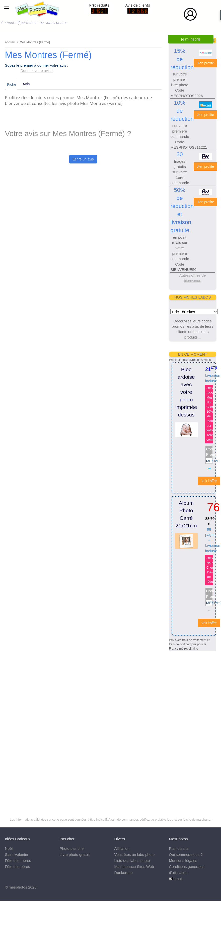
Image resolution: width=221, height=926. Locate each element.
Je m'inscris (191, 38)
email (178, 878)
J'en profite (205, 63)
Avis (26, 84)
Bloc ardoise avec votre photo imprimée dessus (186, 391)
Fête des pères (17, 866)
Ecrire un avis (83, 159)
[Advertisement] (189, 726)
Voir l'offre (209, 481)
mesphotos (18, 887)
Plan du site (179, 848)
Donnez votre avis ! (37, 70)
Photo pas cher (72, 848)
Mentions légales (183, 860)
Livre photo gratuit (74, 854)
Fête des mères (18, 860)
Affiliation (122, 848)
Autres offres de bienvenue (192, 278)
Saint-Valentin (16, 854)
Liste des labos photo (132, 860)
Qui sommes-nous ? (186, 854)
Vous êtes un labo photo (134, 854)
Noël (9, 848)
